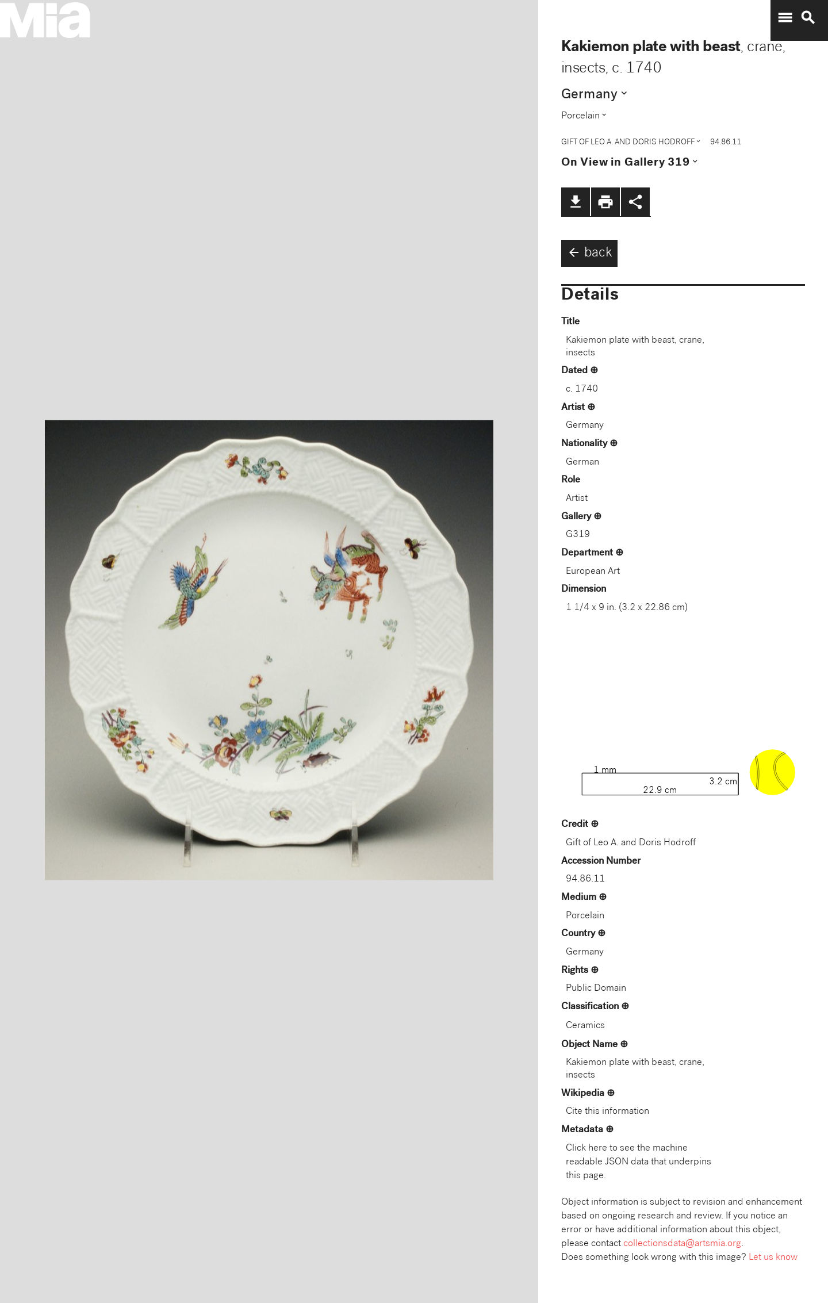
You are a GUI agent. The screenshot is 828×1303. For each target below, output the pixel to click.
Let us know (773, 1258)
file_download (575, 201)
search (807, 17)
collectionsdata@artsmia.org (682, 1244)
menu (784, 17)
